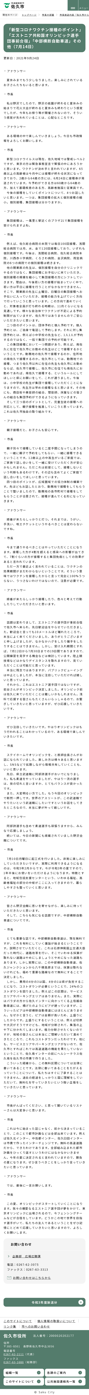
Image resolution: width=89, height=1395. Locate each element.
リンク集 (10, 1326)
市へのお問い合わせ (36, 1326)
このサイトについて (18, 1321)
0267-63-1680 (14, 1362)
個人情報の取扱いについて (56, 1321)
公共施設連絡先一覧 (61, 1381)
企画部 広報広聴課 (26, 1256)
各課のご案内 (56, 1372)
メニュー (83, 8)
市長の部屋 (48, 14)
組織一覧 (12, 1372)
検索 (73, 8)
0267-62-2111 (14, 1354)
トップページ (29, 14)
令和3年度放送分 (44, 1302)
